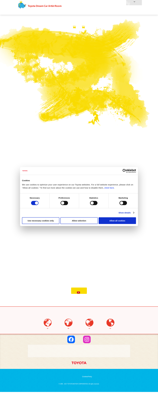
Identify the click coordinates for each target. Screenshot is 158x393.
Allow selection (79, 220)
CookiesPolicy (87, 378)
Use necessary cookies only (41, 220)
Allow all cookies (117, 220)
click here (109, 188)
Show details (125, 213)
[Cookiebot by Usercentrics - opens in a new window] (124, 171)
